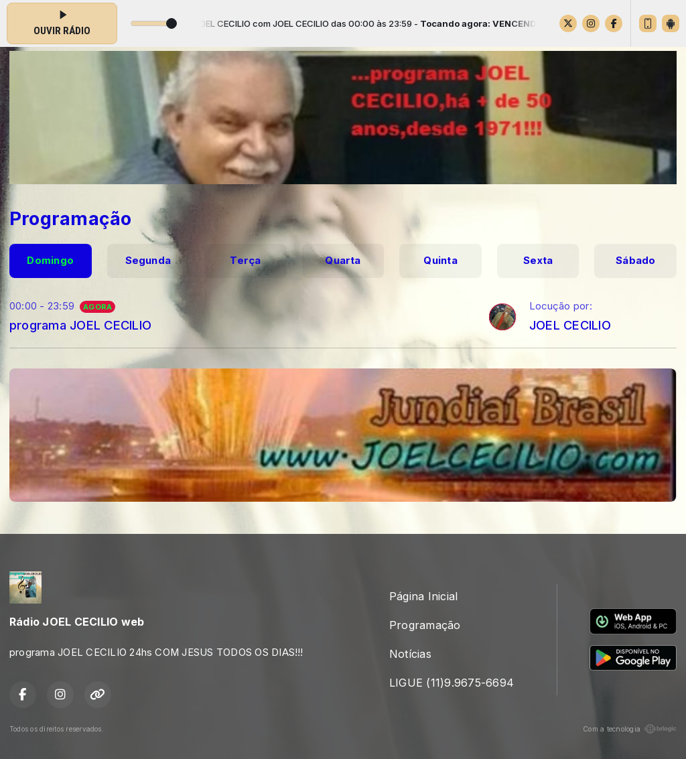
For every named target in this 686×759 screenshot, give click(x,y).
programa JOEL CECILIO (80, 325)
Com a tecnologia (630, 729)
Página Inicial (423, 596)
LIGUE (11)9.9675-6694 (451, 682)
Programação (425, 625)
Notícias (410, 654)
